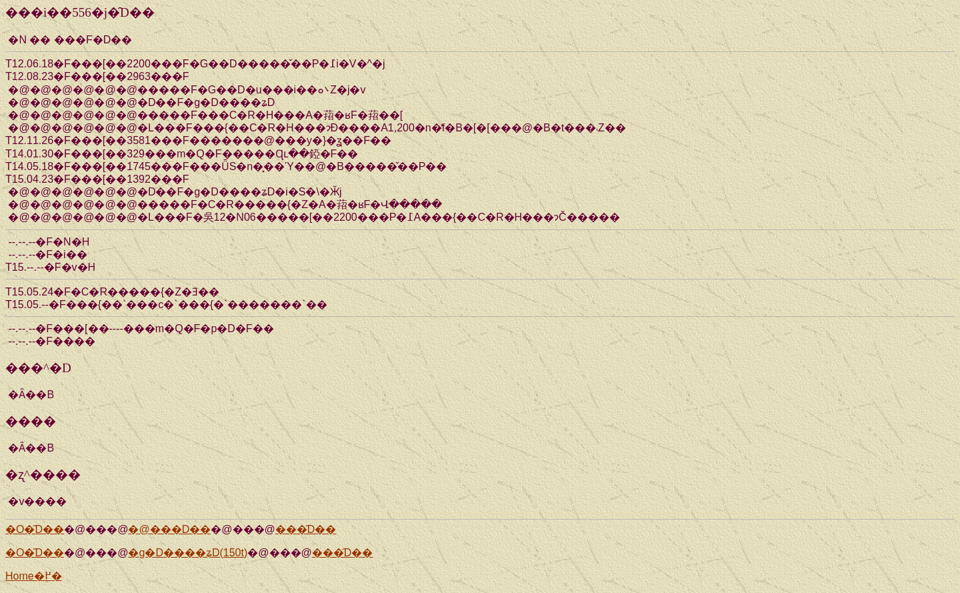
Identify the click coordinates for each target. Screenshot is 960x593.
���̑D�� (306, 529)
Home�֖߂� (33, 576)
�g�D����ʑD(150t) (187, 552)
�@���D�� (169, 529)
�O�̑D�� (34, 529)
